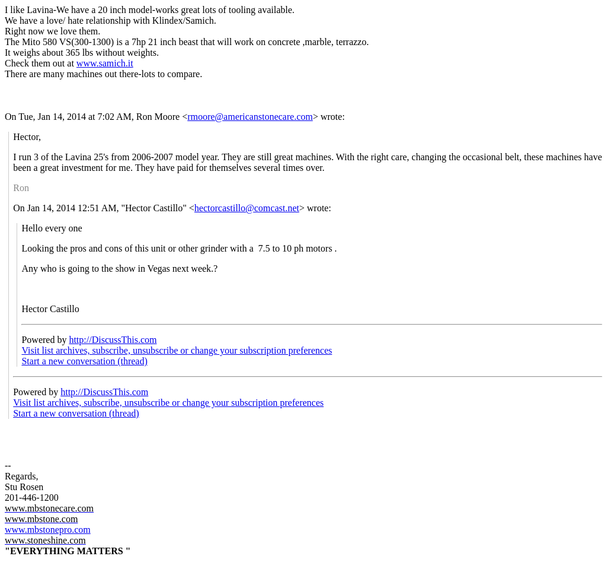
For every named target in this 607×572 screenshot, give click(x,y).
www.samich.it (104, 63)
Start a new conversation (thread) (84, 361)
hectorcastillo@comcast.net (246, 208)
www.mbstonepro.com (48, 530)
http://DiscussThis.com (112, 340)
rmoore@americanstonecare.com (250, 117)
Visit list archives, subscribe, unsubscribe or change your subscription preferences (176, 350)
